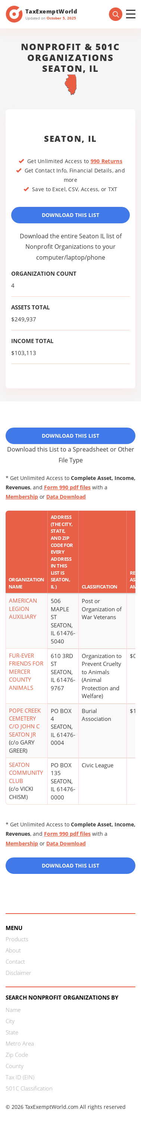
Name (13, 1009)
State (12, 1032)
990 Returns (106, 161)
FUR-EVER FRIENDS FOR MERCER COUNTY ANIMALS (26, 671)
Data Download (66, 496)
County (15, 1066)
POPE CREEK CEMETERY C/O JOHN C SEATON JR (25, 722)
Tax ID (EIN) (20, 1077)
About (13, 950)
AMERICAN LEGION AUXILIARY (23, 608)
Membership (22, 496)
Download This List (70, 214)
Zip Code (17, 1054)
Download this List (70, 865)
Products (17, 939)
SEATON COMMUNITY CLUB (26, 772)
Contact (15, 961)
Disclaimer (18, 972)
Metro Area (20, 1043)
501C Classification (29, 1088)
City (10, 1021)
